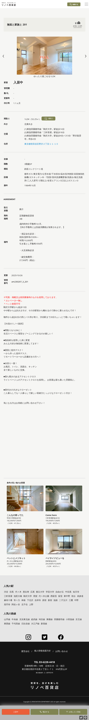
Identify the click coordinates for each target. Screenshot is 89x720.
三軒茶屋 (8, 596)
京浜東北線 (24, 619)
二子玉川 (63, 600)
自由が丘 (60, 591)
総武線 (34, 619)
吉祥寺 (38, 600)
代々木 (18, 591)
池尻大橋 (18, 596)
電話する (44, 712)
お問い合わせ (61, 651)
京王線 (79, 619)
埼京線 (42, 619)
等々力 (17, 600)
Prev (4, 56)
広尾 (32, 591)
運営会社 (25, 651)
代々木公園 (44, 596)
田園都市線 (59, 619)
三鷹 (71, 600)
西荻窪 (54, 596)
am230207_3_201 (19, 281)
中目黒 (68, 591)
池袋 (55, 600)
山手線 (7, 619)
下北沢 (30, 600)
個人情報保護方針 (42, 651)
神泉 (23, 600)
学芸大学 (50, 591)
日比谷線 (25, 623)
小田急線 (70, 619)
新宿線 (44, 623)
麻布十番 (8, 600)
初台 (73, 596)
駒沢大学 (28, 596)
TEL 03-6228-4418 (44, 662)
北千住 (24, 604)
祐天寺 (76, 591)
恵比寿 (26, 591)
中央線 (15, 619)
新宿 (50, 600)
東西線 (7, 623)
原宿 (44, 600)
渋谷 (6, 591)
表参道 (80, 596)
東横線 (49, 619)
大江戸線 (35, 623)
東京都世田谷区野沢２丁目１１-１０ (41, 143)
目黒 (12, 591)
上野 (31, 604)
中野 (76, 600)
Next (85, 56)
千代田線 (16, 623)
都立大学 (40, 591)
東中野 (67, 596)
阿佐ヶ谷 (16, 604)
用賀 (35, 596)
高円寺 (7, 604)
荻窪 (60, 596)
